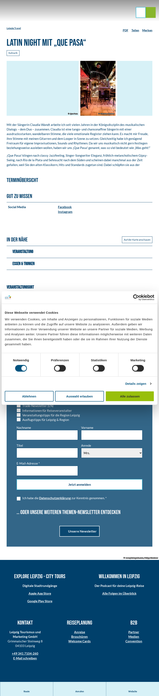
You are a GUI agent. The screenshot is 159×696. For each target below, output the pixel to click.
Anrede (86, 447)
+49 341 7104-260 (25, 655)
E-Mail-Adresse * (28, 465)
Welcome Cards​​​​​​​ (79, 642)
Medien (134, 638)
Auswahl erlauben (79, 396)
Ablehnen (29, 396)
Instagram (65, 213)
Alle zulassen (130, 396)
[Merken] (147, 28)
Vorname (87, 429)
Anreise (79, 633)
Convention (133, 642)
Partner (134, 633)
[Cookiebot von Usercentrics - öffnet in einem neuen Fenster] (136, 297)
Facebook (65, 208)
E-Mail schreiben (25, 659)
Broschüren (79, 638)
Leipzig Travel (14, 28)
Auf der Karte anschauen (137, 240)
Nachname (24, 429)
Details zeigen (135, 383)
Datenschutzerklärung (55, 499)
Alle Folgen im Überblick (119, 594)
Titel (20, 447)
